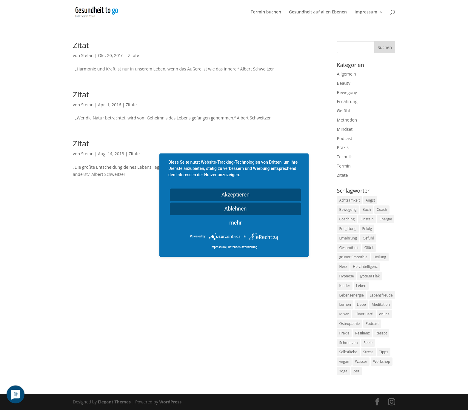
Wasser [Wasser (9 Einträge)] (361, 361)
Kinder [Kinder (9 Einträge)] (344, 285)
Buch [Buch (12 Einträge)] (366, 209)
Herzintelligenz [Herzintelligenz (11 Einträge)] (365, 266)
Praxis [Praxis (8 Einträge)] (344, 333)
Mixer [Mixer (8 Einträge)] (344, 314)
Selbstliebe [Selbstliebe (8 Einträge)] (348, 351)
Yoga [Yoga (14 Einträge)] (343, 371)
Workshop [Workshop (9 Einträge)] (381, 361)
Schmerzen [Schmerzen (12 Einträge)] (348, 342)
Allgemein (346, 74)
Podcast (344, 138)
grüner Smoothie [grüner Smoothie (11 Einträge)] (353, 256)
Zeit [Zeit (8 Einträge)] (356, 371)
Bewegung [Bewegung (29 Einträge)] (348, 209)
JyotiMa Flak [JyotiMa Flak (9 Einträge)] (370, 276)
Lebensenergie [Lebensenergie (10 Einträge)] (351, 295)
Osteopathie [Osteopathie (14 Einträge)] (349, 323)
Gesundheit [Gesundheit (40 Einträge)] (349, 247)
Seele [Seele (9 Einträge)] (368, 342)
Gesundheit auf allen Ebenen (318, 12)
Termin (344, 166)
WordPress (170, 402)
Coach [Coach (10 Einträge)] (382, 209)
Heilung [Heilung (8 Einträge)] (379, 256)
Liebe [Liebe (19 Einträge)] (361, 304)
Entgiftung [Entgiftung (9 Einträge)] (347, 228)
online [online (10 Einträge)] (384, 314)
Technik (344, 156)
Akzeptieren (235, 194)
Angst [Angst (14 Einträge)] (370, 200)
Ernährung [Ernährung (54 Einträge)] (348, 238)
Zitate (133, 55)
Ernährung (347, 101)
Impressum (366, 12)
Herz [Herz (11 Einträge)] (343, 266)
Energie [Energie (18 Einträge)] (385, 219)
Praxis (343, 147)
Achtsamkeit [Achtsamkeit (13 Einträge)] (349, 200)
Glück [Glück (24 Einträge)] (369, 247)
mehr (235, 222)
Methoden (347, 120)
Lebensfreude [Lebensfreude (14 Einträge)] (381, 295)
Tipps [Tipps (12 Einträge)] (383, 351)
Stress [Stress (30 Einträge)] (368, 351)
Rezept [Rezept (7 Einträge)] (381, 333)
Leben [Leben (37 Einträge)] (361, 285)
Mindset (345, 129)
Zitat (81, 45)
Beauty (343, 83)
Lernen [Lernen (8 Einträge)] (345, 304)
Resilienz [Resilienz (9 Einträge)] (362, 333)
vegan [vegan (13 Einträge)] (344, 361)
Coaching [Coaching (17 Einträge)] (347, 219)
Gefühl (343, 110)
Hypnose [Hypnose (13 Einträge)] (346, 276)
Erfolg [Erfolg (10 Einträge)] (367, 228)
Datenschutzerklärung (242, 247)
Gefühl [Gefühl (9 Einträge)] (368, 238)
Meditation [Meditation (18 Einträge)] (381, 304)
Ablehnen (235, 208)
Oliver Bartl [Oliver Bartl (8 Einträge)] (364, 314)
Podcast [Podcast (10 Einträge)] (372, 323)
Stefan (87, 55)
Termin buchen (266, 12)
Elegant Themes (114, 402)
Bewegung (347, 92)
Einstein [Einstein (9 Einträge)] (367, 219)
